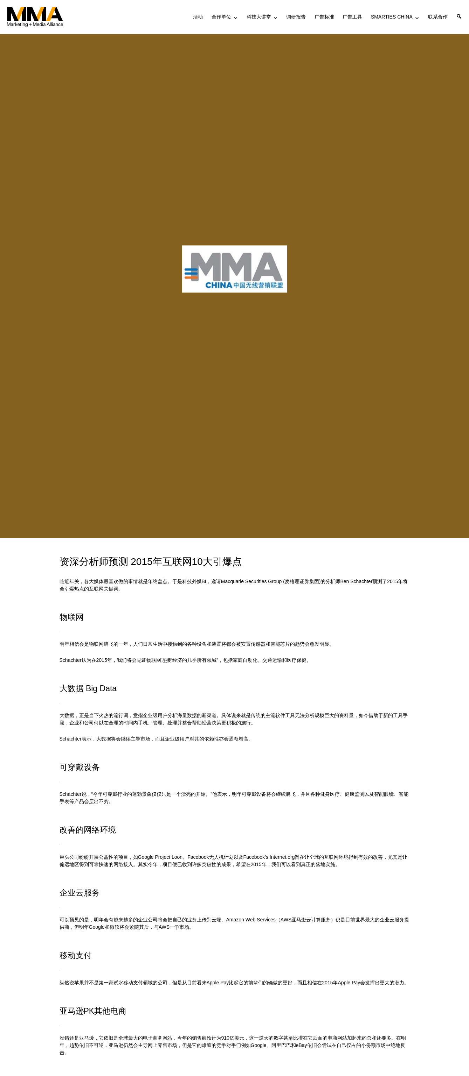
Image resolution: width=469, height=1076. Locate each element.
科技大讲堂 (259, 17)
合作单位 (221, 17)
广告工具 (352, 17)
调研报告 (296, 17)
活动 (198, 17)
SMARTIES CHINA (392, 17)
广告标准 (324, 17)
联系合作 (438, 17)
